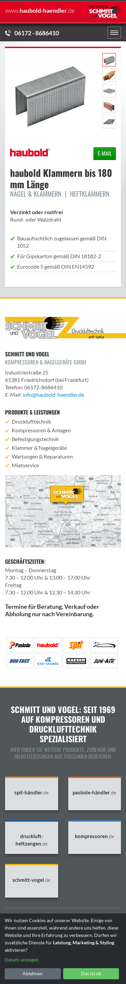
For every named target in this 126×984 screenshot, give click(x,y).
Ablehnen (33, 973)
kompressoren (94, 836)
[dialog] (63, 948)
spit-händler (31, 792)
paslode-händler (94, 792)
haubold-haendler (40, 10)
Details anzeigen (22, 959)
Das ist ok (91, 973)
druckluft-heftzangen (31, 840)
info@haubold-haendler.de (53, 394)
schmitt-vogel (31, 880)
